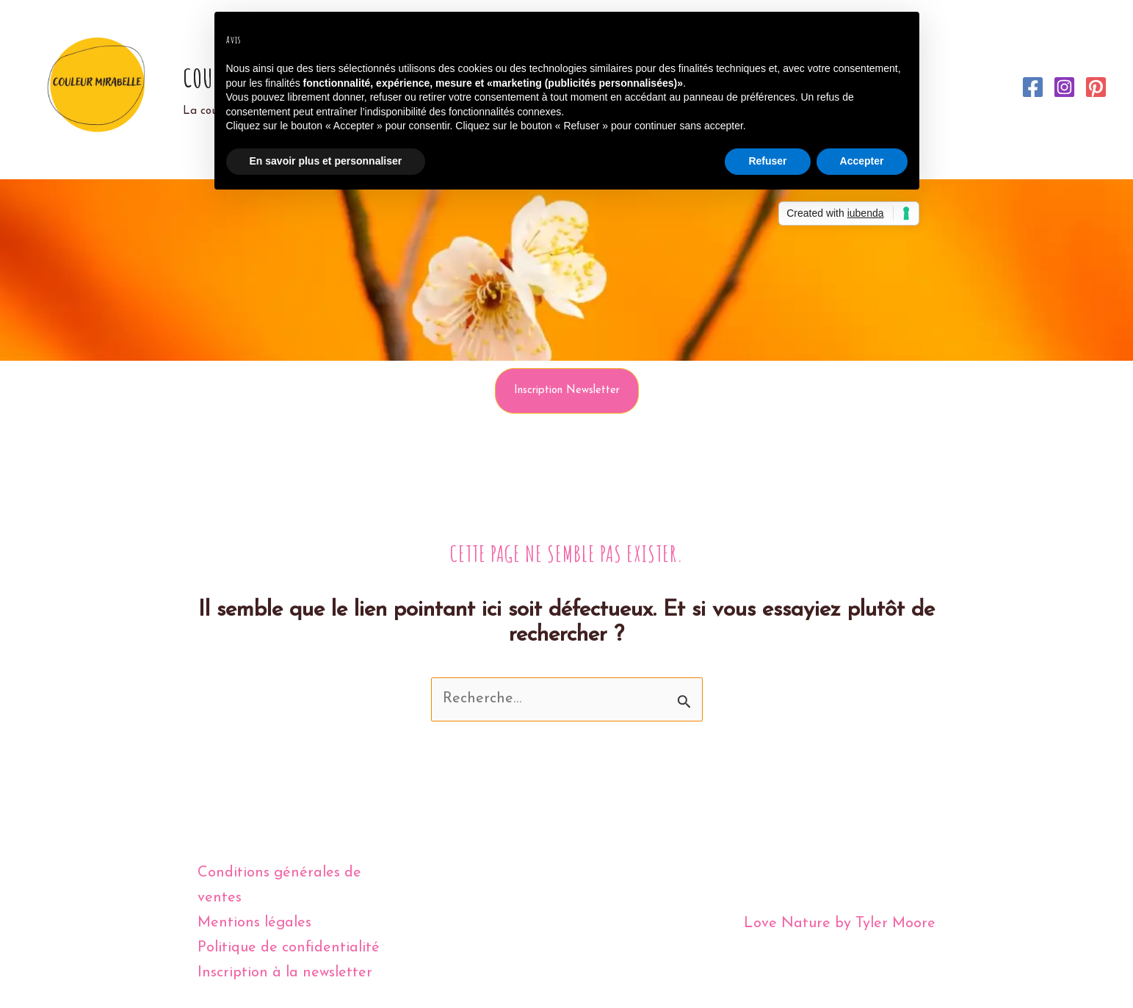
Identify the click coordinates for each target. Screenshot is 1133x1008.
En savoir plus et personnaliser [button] (326, 161)
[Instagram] (1064, 87)
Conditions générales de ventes (279, 886)
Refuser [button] (767, 161)
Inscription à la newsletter (285, 973)
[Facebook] (1032, 87)
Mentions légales (254, 923)
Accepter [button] (862, 161)
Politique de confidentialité (289, 948)
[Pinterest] (1096, 87)
